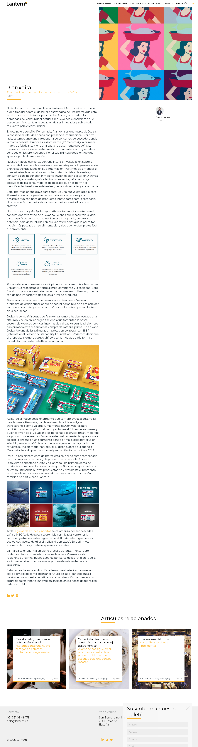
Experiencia (154, 3)
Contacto (168, 3)
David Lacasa (163, 117)
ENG (193, 3)
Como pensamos (137, 3)
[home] (48, 4)
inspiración (181, 3)
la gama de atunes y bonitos (32, 531)
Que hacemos (120, 3)
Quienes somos (103, 3)
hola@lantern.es (17, 721)
